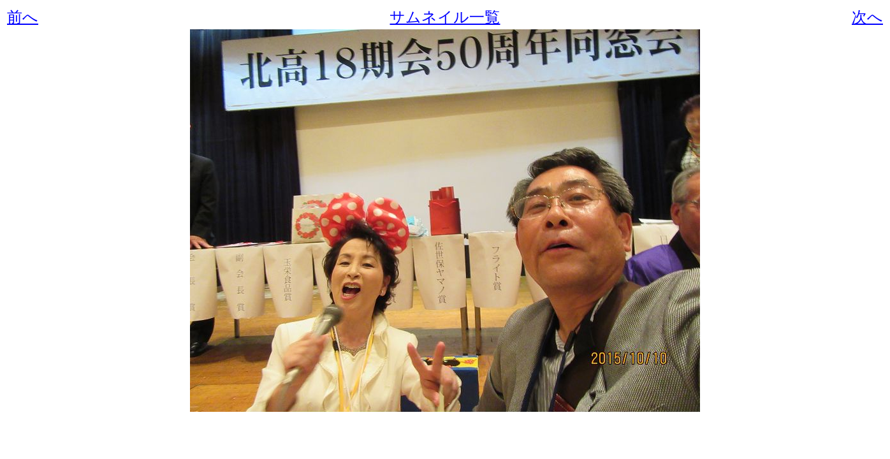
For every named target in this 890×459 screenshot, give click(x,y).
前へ (22, 17)
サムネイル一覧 (445, 17)
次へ (867, 17)
